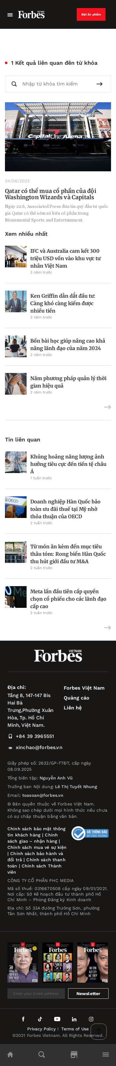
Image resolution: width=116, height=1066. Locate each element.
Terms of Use (75, 1028)
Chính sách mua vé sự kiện (37, 847)
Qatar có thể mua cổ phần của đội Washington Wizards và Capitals (50, 194)
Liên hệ (73, 708)
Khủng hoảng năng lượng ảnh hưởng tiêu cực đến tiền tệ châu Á (68, 464)
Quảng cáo (76, 698)
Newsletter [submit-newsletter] (88, 993)
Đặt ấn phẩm (91, 14)
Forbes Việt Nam (84, 688)
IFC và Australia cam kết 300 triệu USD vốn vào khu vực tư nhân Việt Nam (65, 258)
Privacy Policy (41, 1028)
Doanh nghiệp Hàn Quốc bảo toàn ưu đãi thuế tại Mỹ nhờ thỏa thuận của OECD (65, 509)
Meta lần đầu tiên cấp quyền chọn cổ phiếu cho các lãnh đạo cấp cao (68, 598)
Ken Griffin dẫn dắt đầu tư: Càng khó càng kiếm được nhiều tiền (62, 303)
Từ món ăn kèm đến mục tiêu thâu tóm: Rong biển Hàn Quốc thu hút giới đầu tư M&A (68, 553)
